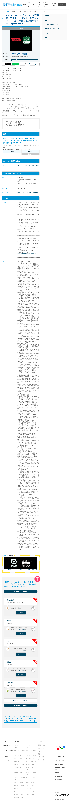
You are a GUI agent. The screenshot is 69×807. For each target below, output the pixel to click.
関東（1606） (41, 749)
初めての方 (39, 4)
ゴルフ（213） (17, 756)
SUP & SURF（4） (30, 783)
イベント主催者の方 (45, 4)
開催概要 (47, 15)
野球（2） (16, 789)
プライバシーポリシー (60, 762)
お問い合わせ (61, 757)
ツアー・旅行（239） (31, 751)
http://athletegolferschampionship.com (27, 253)
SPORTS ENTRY (12, 4)
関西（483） (41, 755)
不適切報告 (24, 609)
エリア (33, 4)
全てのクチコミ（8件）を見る (21, 701)
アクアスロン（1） (18, 798)
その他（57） (17, 762)
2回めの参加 (10, 683)
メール (31, 64)
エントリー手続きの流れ (51, 24)
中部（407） (41, 752)
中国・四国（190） (43, 758)
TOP (24, 4)
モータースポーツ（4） (20, 786)
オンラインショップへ (31, 569)
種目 (46, 20)
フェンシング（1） (31, 792)
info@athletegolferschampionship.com (27, 192)
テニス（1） (17, 792)
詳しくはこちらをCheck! (16, 569)
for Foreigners (58, 780)
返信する (20, 613)
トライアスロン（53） (31, 762)
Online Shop (7, 762)
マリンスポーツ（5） (19, 783)
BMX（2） (28, 789)
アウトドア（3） (30, 786)
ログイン (62, 4)
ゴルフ (7, 11)
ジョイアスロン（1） (31, 795)
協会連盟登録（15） (19, 773)
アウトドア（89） (18, 759)
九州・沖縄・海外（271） (44, 761)
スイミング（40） (30, 765)
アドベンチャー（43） (19, 765)
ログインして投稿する (20, 591)
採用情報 (57, 774)
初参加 (9, 663)
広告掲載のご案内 (59, 777)
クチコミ (47, 37)
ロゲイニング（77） (31, 759)
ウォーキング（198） (31, 756)
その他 (46, 33)
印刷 (37, 64)
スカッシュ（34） (18, 768)
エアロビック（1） (18, 795)
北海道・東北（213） (43, 746)
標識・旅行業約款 (59, 765)
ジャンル (29, 4)
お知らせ (5, 757)
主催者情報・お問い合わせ (52, 28)
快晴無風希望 (11, 600)
